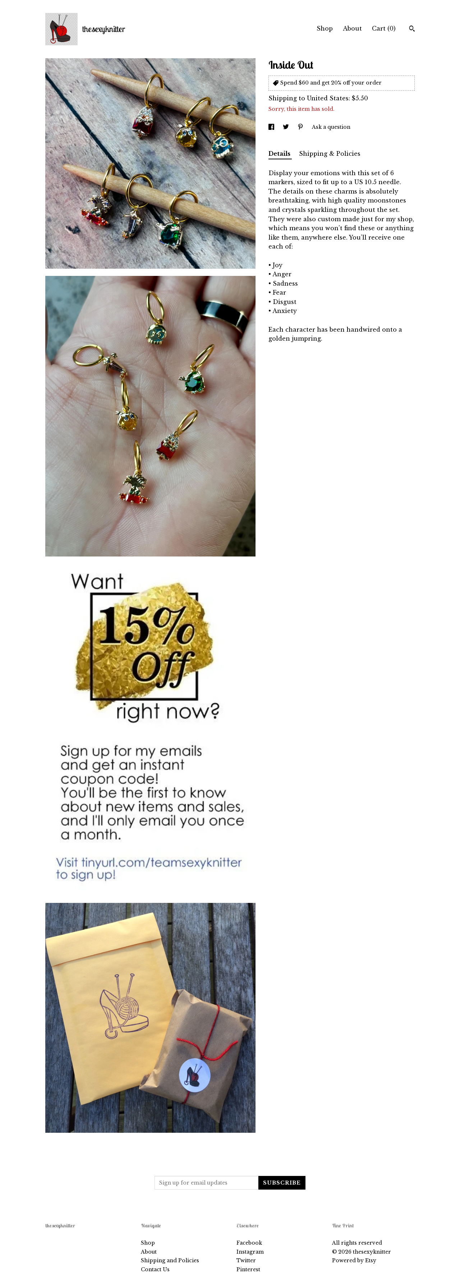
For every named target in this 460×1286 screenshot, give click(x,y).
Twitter (246, 1260)
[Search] (412, 29)
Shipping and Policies (170, 1260)
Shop (325, 28)
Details (280, 153)
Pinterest (248, 1269)
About (352, 28)
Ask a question (331, 127)
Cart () (384, 28)
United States (328, 98)
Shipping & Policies (329, 153)
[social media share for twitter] (286, 127)
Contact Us (155, 1269)
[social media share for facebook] (272, 127)
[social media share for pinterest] (301, 127)
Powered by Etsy (354, 1260)
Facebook (249, 1243)
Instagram (250, 1252)
